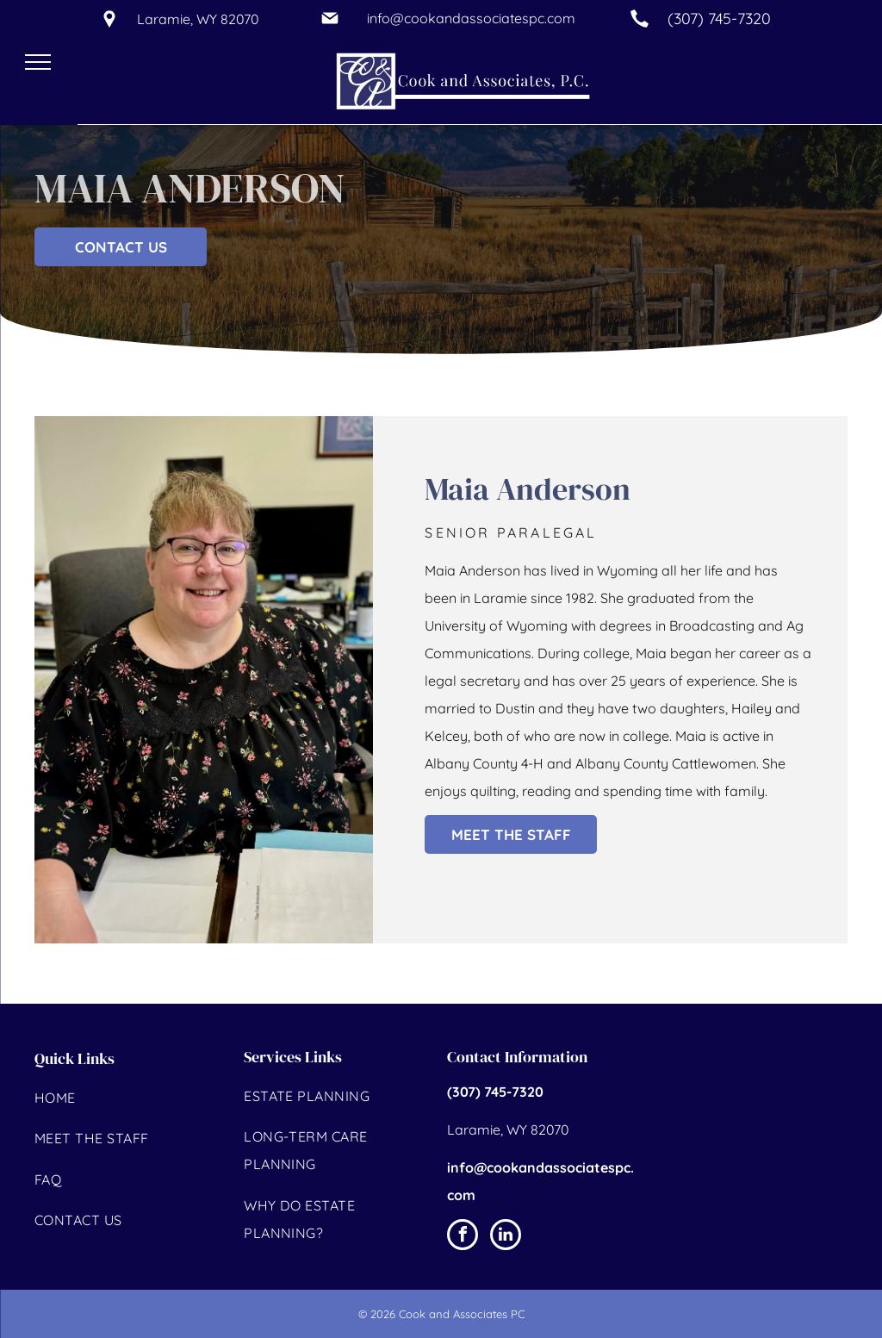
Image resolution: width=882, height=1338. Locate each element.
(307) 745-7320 (719, 18)
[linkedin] (505, 1236)
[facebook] (462, 1236)
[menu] (38, 62)
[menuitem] (130, 1100)
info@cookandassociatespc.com (471, 18)
